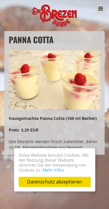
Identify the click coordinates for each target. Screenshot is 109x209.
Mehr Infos (53, 170)
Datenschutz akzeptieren (54, 182)
